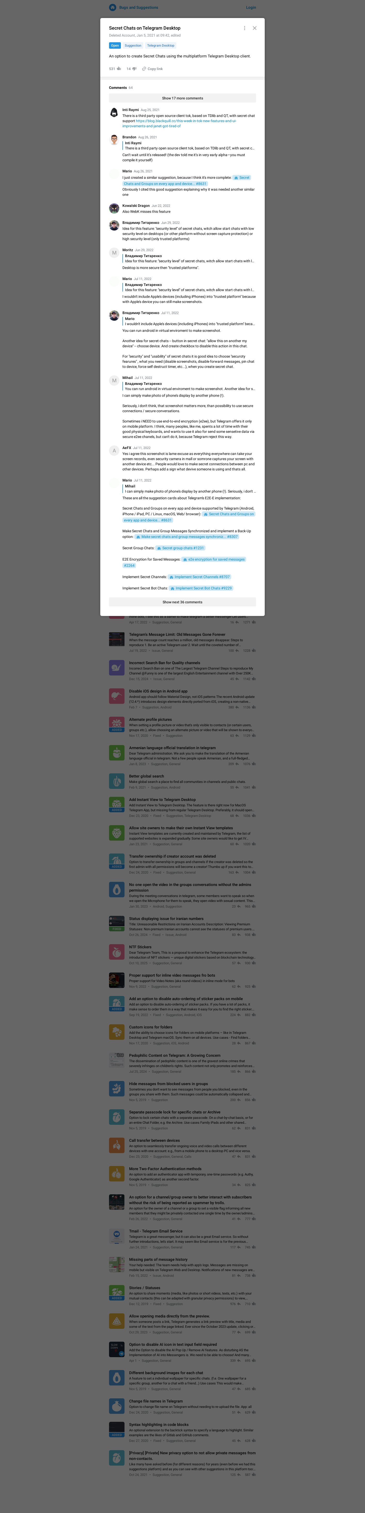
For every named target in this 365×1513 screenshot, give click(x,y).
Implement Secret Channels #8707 (202, 577)
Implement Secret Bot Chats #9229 (204, 588)
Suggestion (133, 45)
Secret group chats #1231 (183, 548)
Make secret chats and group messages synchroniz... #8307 (190, 537)
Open (115, 45)
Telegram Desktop (160, 45)
